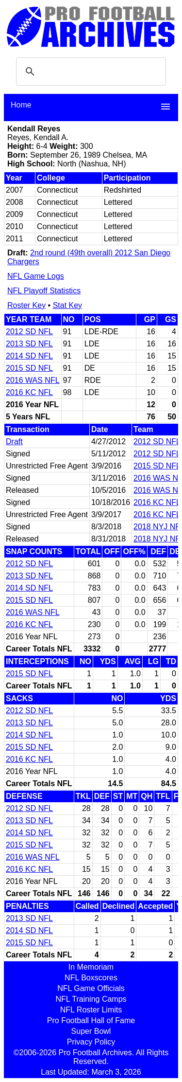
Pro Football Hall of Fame (91, 1020)
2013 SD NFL (29, 344)
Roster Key (26, 305)
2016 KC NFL (29, 392)
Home (21, 105)
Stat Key (67, 305)
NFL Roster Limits (91, 1010)
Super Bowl (91, 1031)
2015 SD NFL (29, 368)
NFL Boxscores (91, 978)
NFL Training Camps (90, 999)
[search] (89, 71)
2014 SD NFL (29, 356)
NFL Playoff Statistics (44, 291)
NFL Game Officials (91, 988)
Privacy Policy (91, 1042)
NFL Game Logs (35, 276)
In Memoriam (91, 967)
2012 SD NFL (29, 331)
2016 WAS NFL (33, 380)
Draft (14, 441)
